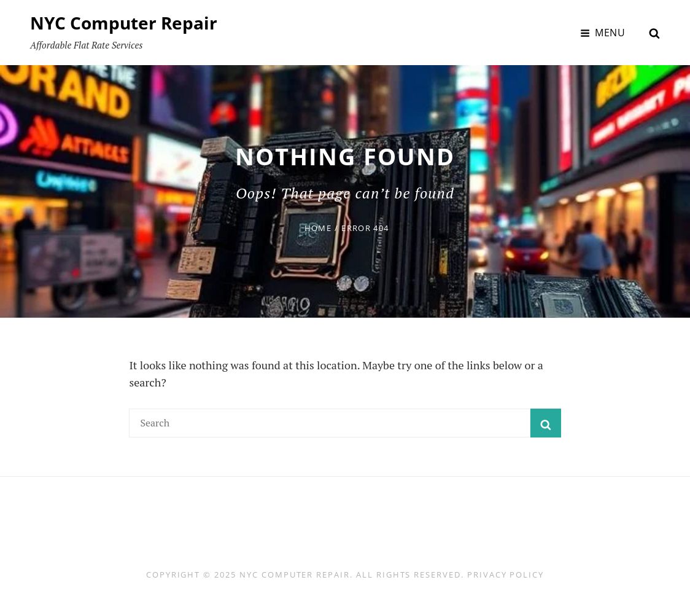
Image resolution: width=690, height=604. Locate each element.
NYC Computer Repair (123, 22)
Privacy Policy (505, 574)
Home (317, 227)
